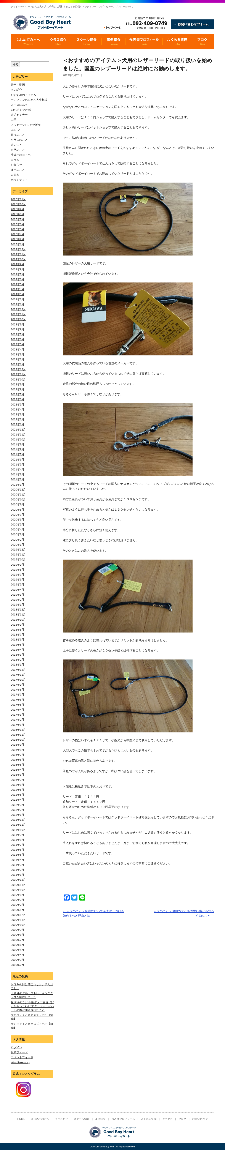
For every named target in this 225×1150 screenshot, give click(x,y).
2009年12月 (18, 915)
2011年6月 (17, 849)
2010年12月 (18, 879)
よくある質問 (148, 1118)
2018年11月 (18, 614)
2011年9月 (17, 834)
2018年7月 (17, 634)
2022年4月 (17, 409)
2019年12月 (18, 549)
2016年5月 (17, 764)
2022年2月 (17, 419)
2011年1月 (17, 874)
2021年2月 (17, 479)
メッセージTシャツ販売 (26, 124)
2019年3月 (17, 594)
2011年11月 (18, 824)
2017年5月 (17, 704)
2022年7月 (17, 394)
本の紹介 (16, 89)
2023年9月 (17, 324)
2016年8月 (17, 749)
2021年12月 (18, 429)
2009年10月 (18, 924)
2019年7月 (17, 574)
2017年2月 (17, 719)
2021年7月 (17, 454)
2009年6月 (17, 945)
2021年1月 (17, 484)
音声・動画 (18, 84)
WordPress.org (20, 1062)
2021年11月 (18, 434)
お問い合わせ (200, 1118)
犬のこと (16, 144)
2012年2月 (17, 809)
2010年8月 (17, 894)
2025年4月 (17, 234)
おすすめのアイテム (23, 94)
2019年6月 (17, 579)
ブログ (182, 1118)
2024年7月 (17, 274)
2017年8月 (17, 689)
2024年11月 (18, 254)
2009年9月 (17, 929)
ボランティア (19, 179)
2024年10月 (18, 259)
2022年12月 (18, 369)
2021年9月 (17, 444)
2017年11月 (18, 674)
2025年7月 (17, 219)
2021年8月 (17, 449)
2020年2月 (17, 539)
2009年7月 (17, 940)
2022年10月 (18, 379)
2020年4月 (17, 529)
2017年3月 (17, 714)
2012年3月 (17, 804)
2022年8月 (17, 389)
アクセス (167, 1118)
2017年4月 (17, 709)
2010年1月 (17, 910)
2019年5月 (17, 584)
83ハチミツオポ (21, 109)
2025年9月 (17, 209)
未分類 (15, 175)
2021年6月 (17, 459)
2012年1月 (17, 814)
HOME (21, 1118)
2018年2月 (17, 659)
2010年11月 (18, 885)
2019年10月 (18, 559)
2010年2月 (17, 904)
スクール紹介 (81, 1118)
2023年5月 (17, 344)
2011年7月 (17, 844)
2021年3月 (17, 474)
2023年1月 (17, 364)
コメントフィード (22, 1057)
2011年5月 (17, 854)
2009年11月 (18, 919)
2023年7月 (17, 334)
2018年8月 (17, 629)
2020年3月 (17, 534)
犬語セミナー (19, 114)
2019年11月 (18, 554)
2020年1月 (17, 544)
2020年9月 (17, 504)
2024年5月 (17, 284)
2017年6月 (17, 699)
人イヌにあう (19, 104)
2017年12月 (18, 669)
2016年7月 (17, 754)
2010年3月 (17, 899)
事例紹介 (100, 1118)
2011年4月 (17, 859)
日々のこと (18, 134)
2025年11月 (18, 199)
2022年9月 (17, 384)
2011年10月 (18, 829)
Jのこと (16, 129)
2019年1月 (17, 604)
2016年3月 (17, 774)
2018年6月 (17, 639)
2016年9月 (17, 744)
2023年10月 (18, 319)
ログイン (16, 1047)
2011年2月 (17, 869)
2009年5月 (17, 949)
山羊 (13, 119)
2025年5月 (17, 229)
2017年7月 (17, 694)
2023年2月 (17, 359)
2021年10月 (18, 439)
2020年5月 (17, 524)
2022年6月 (17, 399)
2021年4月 (17, 469)
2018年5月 (17, 644)
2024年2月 (17, 299)
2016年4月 (17, 769)
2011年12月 (18, 819)
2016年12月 (18, 729)
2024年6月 (17, 279)
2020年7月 (17, 514)
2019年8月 (17, 569)
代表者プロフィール (123, 1118)
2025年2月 (17, 239)
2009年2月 (17, 965)
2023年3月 (17, 354)
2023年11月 (18, 314)
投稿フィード (19, 1052)
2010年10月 (18, 889)
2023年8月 (17, 329)
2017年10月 (18, 679)
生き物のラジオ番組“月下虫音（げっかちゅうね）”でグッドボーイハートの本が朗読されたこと (32, 1006)
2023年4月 (17, 349)
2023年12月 (18, 309)
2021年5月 (17, 464)
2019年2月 (17, 599)
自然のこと (18, 149)
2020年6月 (17, 519)
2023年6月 (17, 339)
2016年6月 (17, 759)
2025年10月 (18, 204)
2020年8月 (17, 509)
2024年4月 (17, 289)
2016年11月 (18, 734)
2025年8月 (17, 214)
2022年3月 (17, 414)
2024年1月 (17, 304)
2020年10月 (18, 499)
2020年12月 (18, 489)
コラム (15, 159)
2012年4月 (17, 799)
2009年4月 (17, 954)
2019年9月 (17, 564)
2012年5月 (17, 794)
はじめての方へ (40, 1118)
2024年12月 (18, 249)
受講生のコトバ (21, 154)
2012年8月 (17, 784)
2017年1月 (17, 724)
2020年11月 (18, 494)
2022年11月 (18, 374)
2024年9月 (17, 264)
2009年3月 (17, 959)
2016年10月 (18, 739)
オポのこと (18, 169)
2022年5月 (17, 404)
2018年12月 (18, 609)
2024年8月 (17, 269)
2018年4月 (17, 649)
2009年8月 (17, 934)
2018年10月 (18, 619)
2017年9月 (17, 684)
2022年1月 (17, 424)
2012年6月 (17, 789)
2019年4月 (17, 589)
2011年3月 (17, 864)
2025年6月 (17, 224)
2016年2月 (17, 779)
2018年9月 (17, 624)
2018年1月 (17, 664)
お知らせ (16, 164)
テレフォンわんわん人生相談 (29, 99)
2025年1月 (17, 244)
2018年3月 (17, 654)
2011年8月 (17, 839)
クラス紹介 (61, 1118)
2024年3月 (17, 294)
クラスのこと (19, 139)
